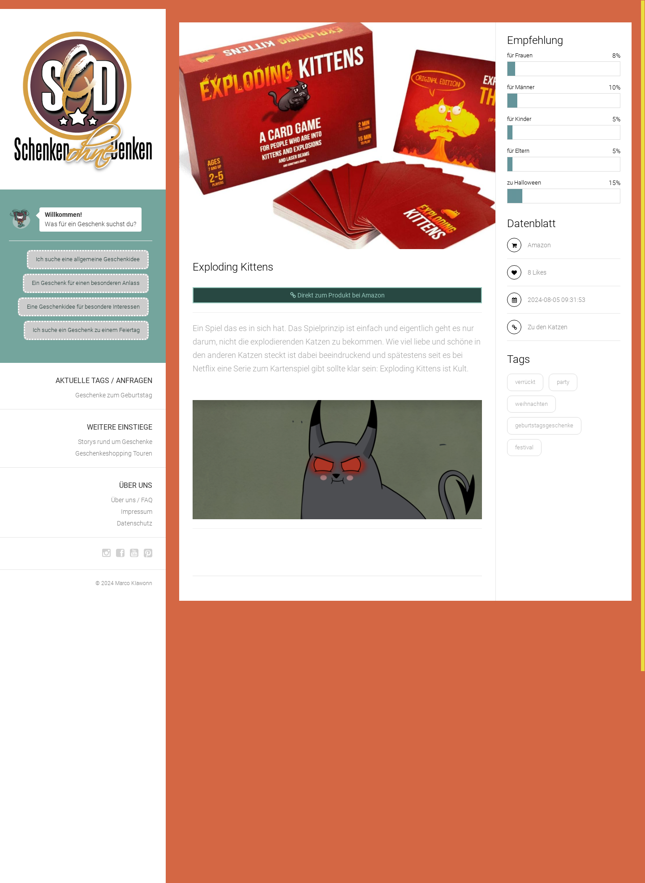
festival (524, 447)
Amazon (539, 245)
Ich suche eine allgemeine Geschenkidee (88, 259)
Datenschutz (134, 523)
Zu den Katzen (548, 327)
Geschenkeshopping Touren (113, 453)
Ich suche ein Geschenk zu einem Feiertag (86, 330)
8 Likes (537, 272)
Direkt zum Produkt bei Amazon (337, 295)
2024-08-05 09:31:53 (556, 299)
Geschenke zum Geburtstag (113, 395)
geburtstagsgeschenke (544, 425)
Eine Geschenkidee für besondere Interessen (83, 306)
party (563, 382)
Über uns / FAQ (131, 500)
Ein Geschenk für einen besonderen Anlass (86, 283)
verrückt (525, 382)
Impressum (136, 511)
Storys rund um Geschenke (115, 441)
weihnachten (531, 404)
